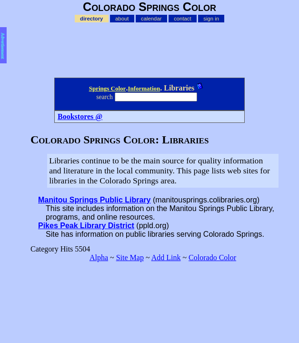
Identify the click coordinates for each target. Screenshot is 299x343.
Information (144, 88)
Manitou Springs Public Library (94, 200)
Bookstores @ (80, 116)
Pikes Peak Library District (86, 226)
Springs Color (107, 88)
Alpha (99, 257)
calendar (151, 18)
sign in (211, 18)
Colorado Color (212, 257)
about (122, 18)
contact (182, 18)
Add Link (166, 257)
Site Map (130, 257)
